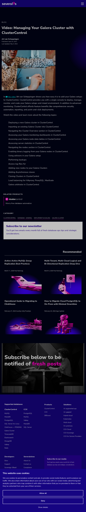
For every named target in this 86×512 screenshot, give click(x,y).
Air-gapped (67, 412)
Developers (9, 456)
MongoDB (8, 441)
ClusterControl (9, 218)
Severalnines (29, 456)
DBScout (47, 415)
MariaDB (7, 417)
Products (48, 404)
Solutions (67, 404)
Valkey (6, 444)
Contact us (27, 464)
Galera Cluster (58, 218)
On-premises (68, 426)
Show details (43, 507)
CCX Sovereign (68, 433)
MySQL (7, 413)
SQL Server (28, 427)
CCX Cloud (67, 429)
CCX (25, 409)
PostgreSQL (8, 420)
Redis (6, 448)
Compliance (28, 467)
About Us (27, 461)
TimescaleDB (8, 434)
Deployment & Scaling (42, 218)
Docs (6, 461)
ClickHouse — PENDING (13, 427)
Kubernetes (67, 419)
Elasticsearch (8, 438)
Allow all (43, 493)
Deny (43, 501)
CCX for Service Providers (72, 436)
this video (12, 97)
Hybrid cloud (67, 415)
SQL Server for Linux (11, 424)
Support (7, 464)
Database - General (25, 218)
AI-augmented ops (70, 409)
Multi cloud (67, 422)
